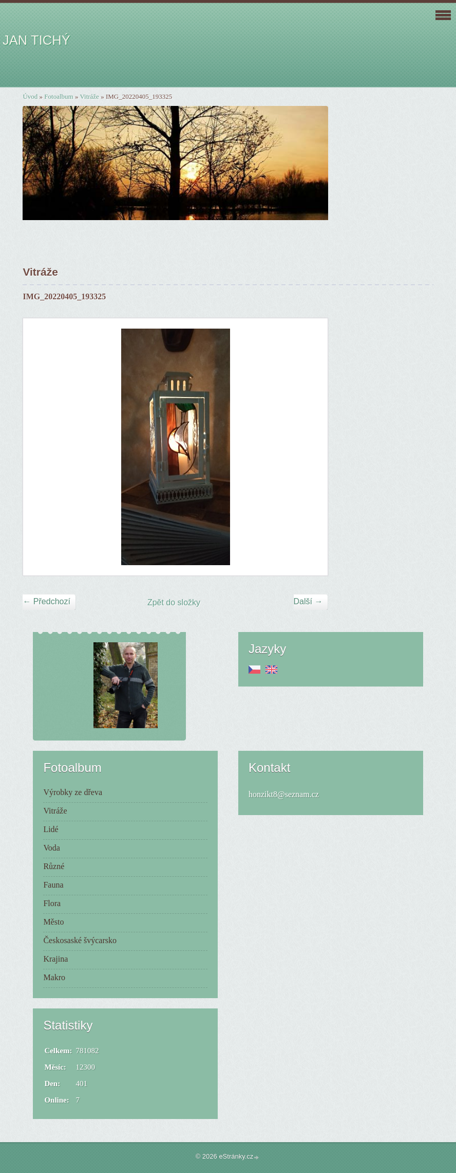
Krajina (55, 958)
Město (53, 921)
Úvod (30, 96)
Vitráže (89, 96)
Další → (308, 601)
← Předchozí (46, 601)
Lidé (50, 829)
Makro (54, 977)
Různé (53, 866)
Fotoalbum (58, 96)
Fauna (53, 884)
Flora (52, 903)
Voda (51, 847)
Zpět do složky (173, 602)
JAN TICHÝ (36, 40)
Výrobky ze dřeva (72, 792)
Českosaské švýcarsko (80, 940)
